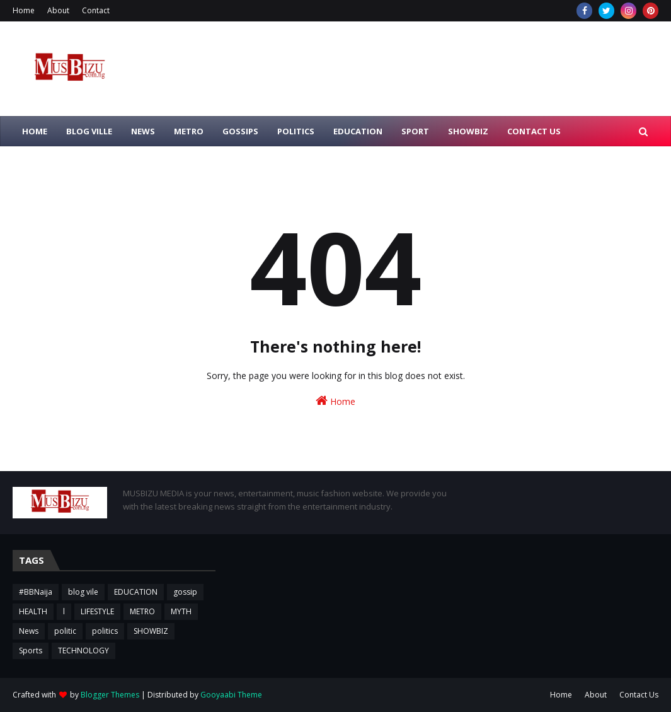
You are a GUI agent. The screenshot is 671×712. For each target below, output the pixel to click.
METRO (142, 611)
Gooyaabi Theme (231, 694)
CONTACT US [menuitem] (534, 131)
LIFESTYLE (97, 611)
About (58, 10)
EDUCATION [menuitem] (357, 131)
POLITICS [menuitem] (295, 131)
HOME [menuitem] (34, 131)
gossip (185, 592)
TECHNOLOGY (83, 650)
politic (65, 631)
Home (24, 10)
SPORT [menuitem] (415, 131)
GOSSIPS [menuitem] (240, 131)
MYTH (181, 611)
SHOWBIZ (151, 631)
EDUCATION (136, 592)
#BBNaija (35, 592)
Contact (96, 10)
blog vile (83, 592)
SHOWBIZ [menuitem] (468, 131)
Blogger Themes (110, 694)
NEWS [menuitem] (143, 131)
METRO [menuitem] (189, 131)
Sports (30, 650)
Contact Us (638, 694)
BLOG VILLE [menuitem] (89, 131)
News (28, 631)
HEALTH (33, 611)
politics (105, 631)
